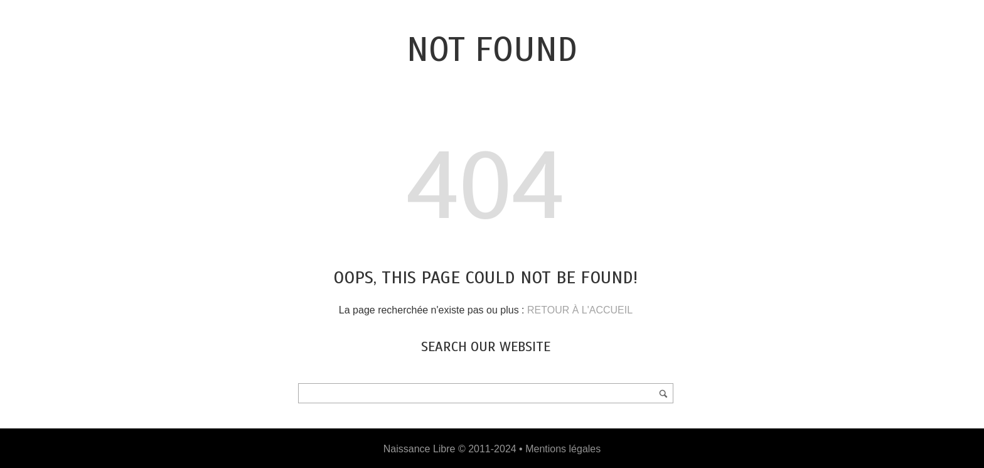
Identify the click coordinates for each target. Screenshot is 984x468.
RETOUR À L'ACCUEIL (580, 310)
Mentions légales (563, 449)
